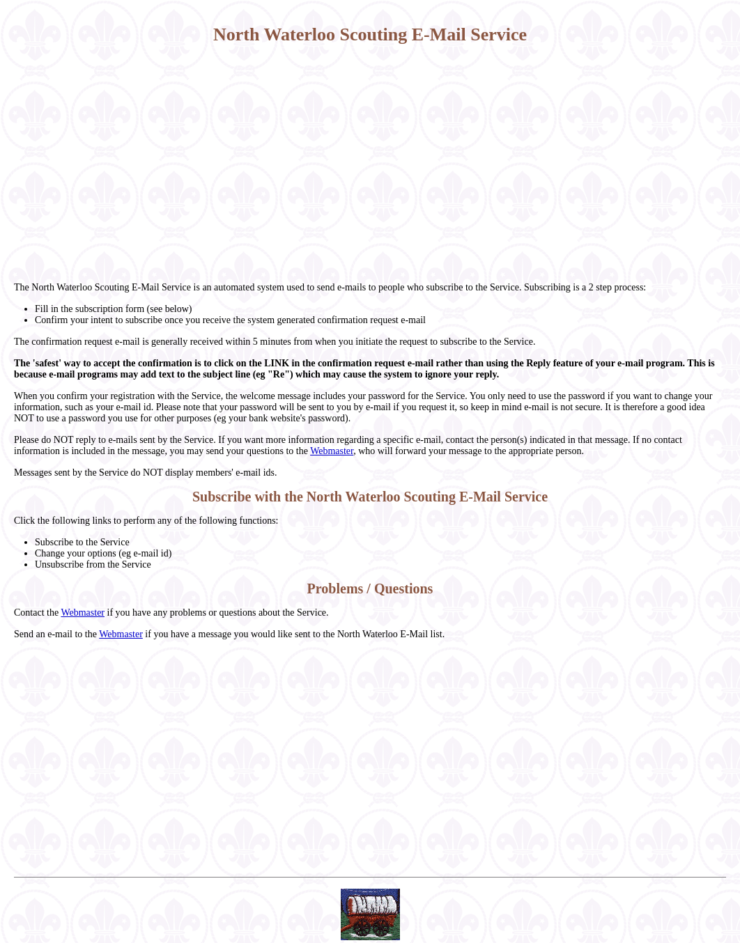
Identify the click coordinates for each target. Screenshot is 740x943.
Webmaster (331, 451)
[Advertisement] (370, 163)
